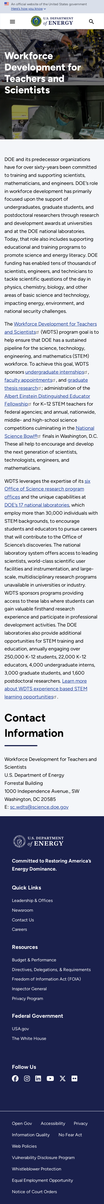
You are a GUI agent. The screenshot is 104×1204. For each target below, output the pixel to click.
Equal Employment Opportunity (42, 1180)
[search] (91, 21)
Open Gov (22, 1123)
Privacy (81, 1123)
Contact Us (23, 920)
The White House (29, 1038)
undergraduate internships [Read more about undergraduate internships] (56, 372)
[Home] (52, 26)
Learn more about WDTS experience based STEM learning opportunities (45, 689)
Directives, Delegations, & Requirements (51, 969)
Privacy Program (27, 998)
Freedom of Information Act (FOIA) (46, 979)
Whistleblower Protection (36, 1169)
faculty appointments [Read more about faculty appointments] (30, 380)
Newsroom (22, 910)
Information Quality (31, 1134)
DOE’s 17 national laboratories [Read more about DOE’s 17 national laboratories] (36, 505)
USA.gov (20, 1028)
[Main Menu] (12, 21)
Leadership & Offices (32, 900)
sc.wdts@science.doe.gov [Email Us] (39, 807)
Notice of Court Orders (34, 1191)
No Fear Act (70, 1134)
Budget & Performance (34, 959)
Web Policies (24, 1146)
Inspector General (29, 988)
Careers (19, 929)
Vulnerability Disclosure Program (43, 1157)
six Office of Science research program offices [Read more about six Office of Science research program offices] (47, 489)
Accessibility (53, 1123)
